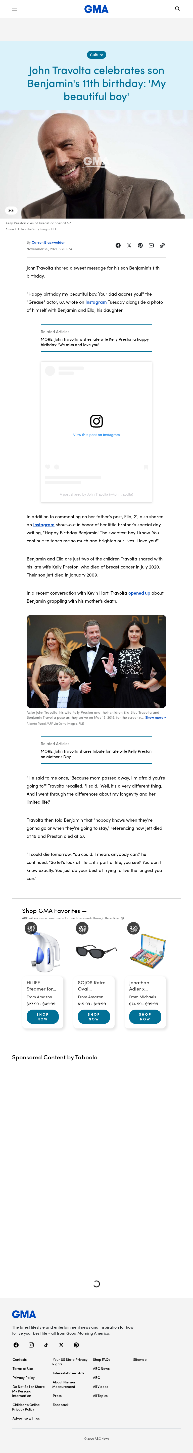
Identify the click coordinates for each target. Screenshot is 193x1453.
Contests (20, 1359)
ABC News (101, 1368)
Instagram (96, 302)
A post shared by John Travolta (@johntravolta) (96, 494)
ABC (96, 1377)
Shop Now (42, 1017)
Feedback (61, 1404)
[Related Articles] (97, 338)
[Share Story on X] (129, 245)
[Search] (177, 9)
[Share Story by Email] (151, 245)
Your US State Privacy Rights (69, 1361)
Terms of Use (23, 1368)
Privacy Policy (24, 1377)
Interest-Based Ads (68, 1372)
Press (57, 1395)
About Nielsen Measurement (63, 1384)
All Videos (100, 1386)
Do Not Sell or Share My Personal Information (28, 1391)
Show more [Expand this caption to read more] (155, 717)
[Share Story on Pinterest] (140, 245)
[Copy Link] (162, 245)
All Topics (100, 1395)
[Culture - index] (96, 55)
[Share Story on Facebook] (118, 245)
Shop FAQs (101, 1359)
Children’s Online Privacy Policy (26, 1407)
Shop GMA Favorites (51, 910)
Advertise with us (26, 1418)
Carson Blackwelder (48, 242)
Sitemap (140, 1359)
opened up (139, 593)
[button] (14, 9)
